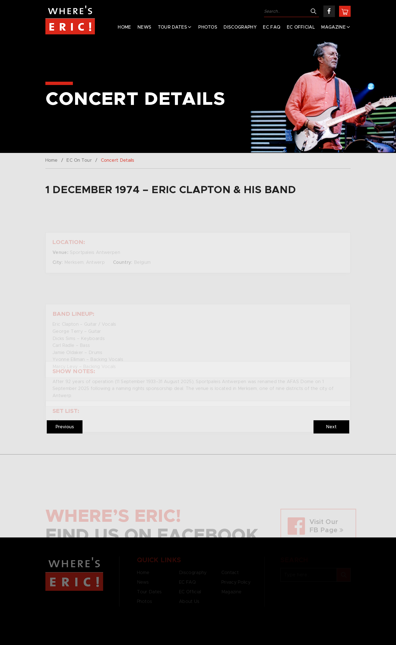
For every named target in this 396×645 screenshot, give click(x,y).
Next (331, 427)
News (144, 27)
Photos (207, 27)
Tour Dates (172, 27)
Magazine (333, 27)
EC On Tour (79, 160)
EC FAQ (271, 27)
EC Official (301, 27)
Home (124, 27)
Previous (65, 427)
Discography (240, 27)
